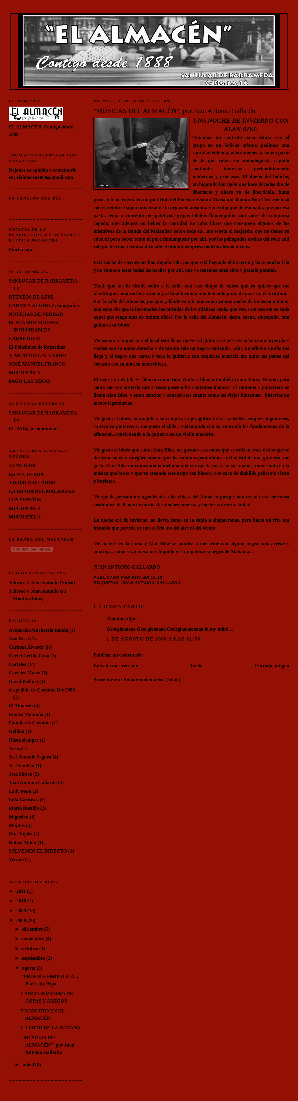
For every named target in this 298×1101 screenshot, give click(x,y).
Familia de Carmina (30, 723)
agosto (29, 968)
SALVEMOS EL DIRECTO (38, 851)
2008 (21, 920)
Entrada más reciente (115, 665)
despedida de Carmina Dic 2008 (42, 690)
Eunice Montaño (26, 714)
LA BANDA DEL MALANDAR (42, 491)
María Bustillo (24, 808)
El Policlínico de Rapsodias (37, 347)
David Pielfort (23, 681)
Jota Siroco (20, 774)
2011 (21, 891)
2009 (21, 910)
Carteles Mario (24, 672)
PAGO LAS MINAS (30, 381)
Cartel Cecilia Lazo (29, 656)
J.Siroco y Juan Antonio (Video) (42, 582)
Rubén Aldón (22, 842)
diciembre (33, 929)
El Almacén (21, 705)
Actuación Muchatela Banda (38, 630)
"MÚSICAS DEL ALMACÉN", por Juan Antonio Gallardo (174, 110)
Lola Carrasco (24, 799)
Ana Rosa (19, 638)
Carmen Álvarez (26, 647)
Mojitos (17, 825)
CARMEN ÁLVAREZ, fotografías (44, 305)
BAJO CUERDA (26, 474)
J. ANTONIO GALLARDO (37, 355)
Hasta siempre (24, 740)
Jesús (14, 748)
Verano (16, 859)
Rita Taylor (21, 834)
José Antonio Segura (30, 757)
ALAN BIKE (22, 465)
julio (27, 1064)
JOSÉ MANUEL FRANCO (37, 364)
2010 (21, 901)
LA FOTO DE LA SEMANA (51, 1028)
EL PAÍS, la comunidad (33, 428)
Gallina (16, 731)
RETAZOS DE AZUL (31, 297)
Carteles (17, 664)
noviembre (33, 938)
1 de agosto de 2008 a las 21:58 (153, 639)
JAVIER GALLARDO (32, 483)
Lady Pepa (20, 791)
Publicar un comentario (118, 655)
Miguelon (19, 817)
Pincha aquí (21, 249)
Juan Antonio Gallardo (151, 583)
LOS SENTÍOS (25, 499)
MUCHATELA (25, 372)
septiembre (34, 958)
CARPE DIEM (24, 338)
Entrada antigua (272, 665)
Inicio (197, 665)
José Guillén (21, 765)
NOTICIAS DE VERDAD (36, 314)
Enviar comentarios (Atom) (151, 679)
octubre (30, 948)
